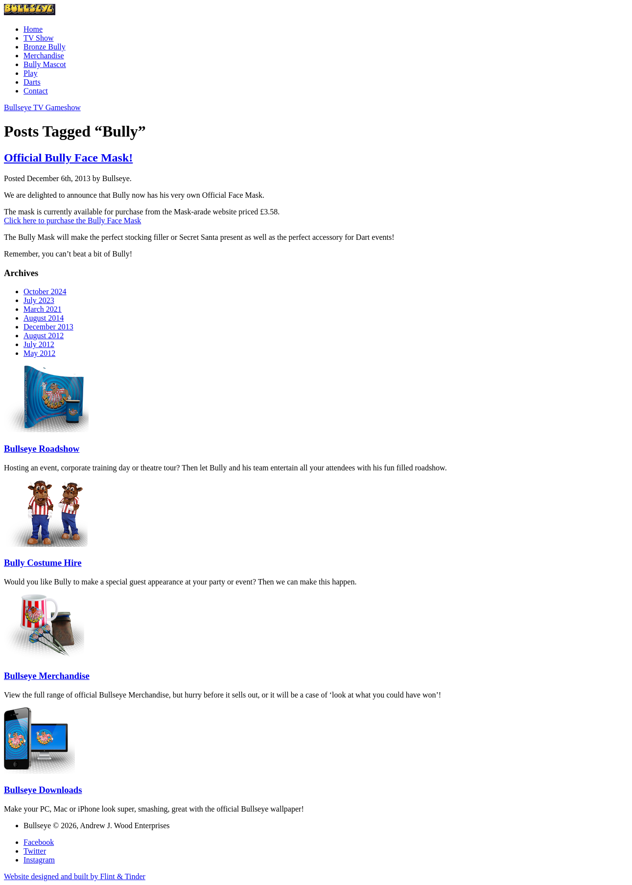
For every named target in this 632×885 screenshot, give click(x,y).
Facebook (38, 842)
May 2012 (39, 353)
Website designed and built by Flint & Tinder (74, 876)
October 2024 (45, 291)
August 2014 (43, 318)
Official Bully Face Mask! (68, 157)
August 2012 (43, 335)
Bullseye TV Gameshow (42, 107)
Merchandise (43, 55)
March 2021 (42, 309)
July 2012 (38, 344)
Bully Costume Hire (43, 563)
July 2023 (38, 300)
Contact (35, 91)
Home (33, 29)
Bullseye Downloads (43, 790)
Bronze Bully (44, 47)
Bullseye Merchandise (47, 676)
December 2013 (48, 327)
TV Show (38, 38)
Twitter (34, 851)
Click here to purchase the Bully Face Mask (72, 220)
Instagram (39, 860)
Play (30, 73)
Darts (32, 82)
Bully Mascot (44, 64)
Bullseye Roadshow (41, 448)
